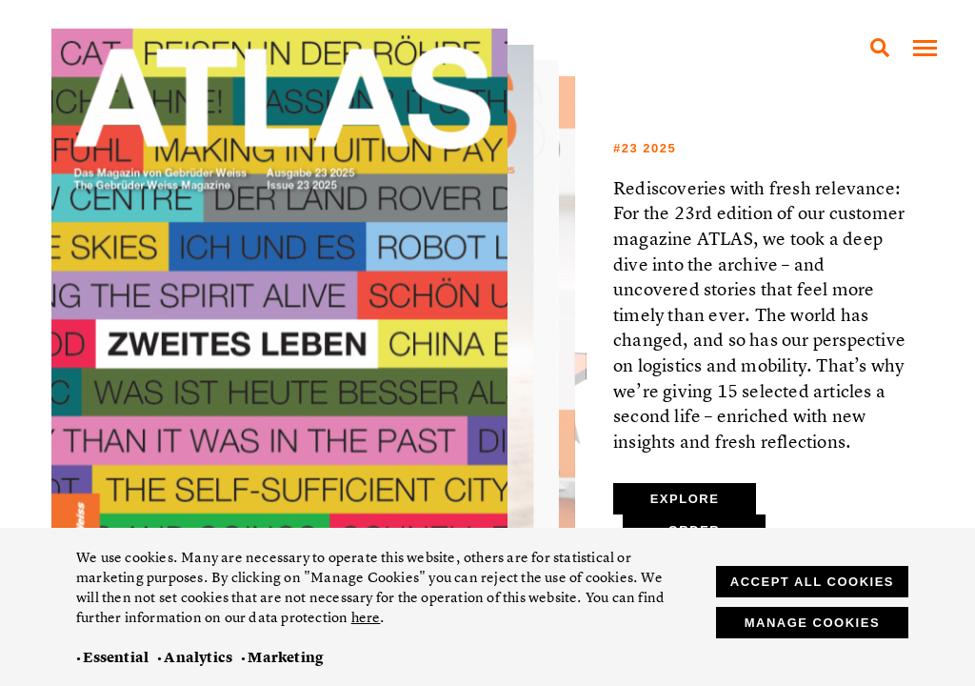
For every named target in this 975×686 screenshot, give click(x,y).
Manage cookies (812, 622)
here (366, 617)
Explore (685, 499)
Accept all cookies (812, 582)
